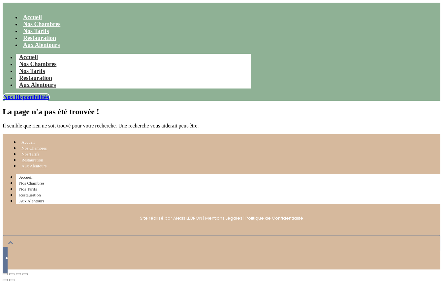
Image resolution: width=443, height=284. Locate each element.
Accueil (28, 57)
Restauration (35, 78)
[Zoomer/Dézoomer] (5, 274)
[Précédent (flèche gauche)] (5, 280)
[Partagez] (18, 274)
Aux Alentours (41, 45)
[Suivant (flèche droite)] (12, 280)
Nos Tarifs (32, 71)
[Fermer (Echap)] (25, 274)
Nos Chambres (37, 64)
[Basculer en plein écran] (12, 274)
